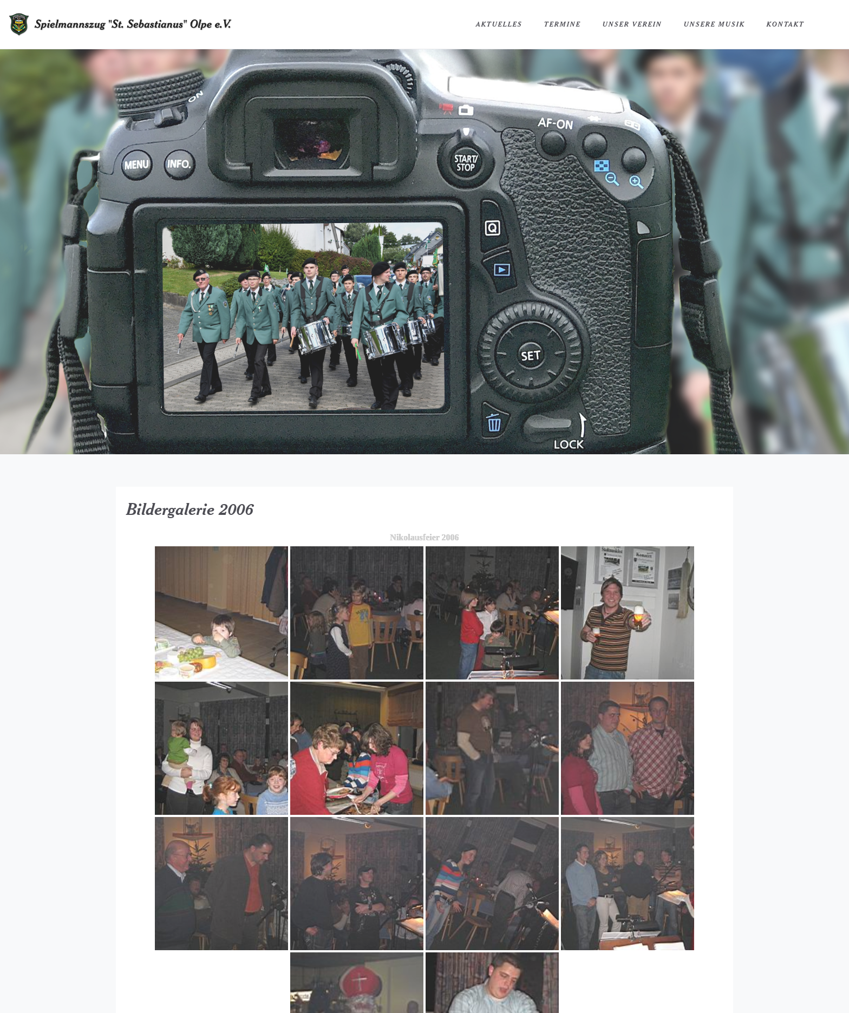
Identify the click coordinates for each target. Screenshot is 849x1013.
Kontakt (786, 24)
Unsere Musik (714, 24)
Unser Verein (632, 24)
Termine (562, 24)
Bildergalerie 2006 (190, 509)
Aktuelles (499, 24)
